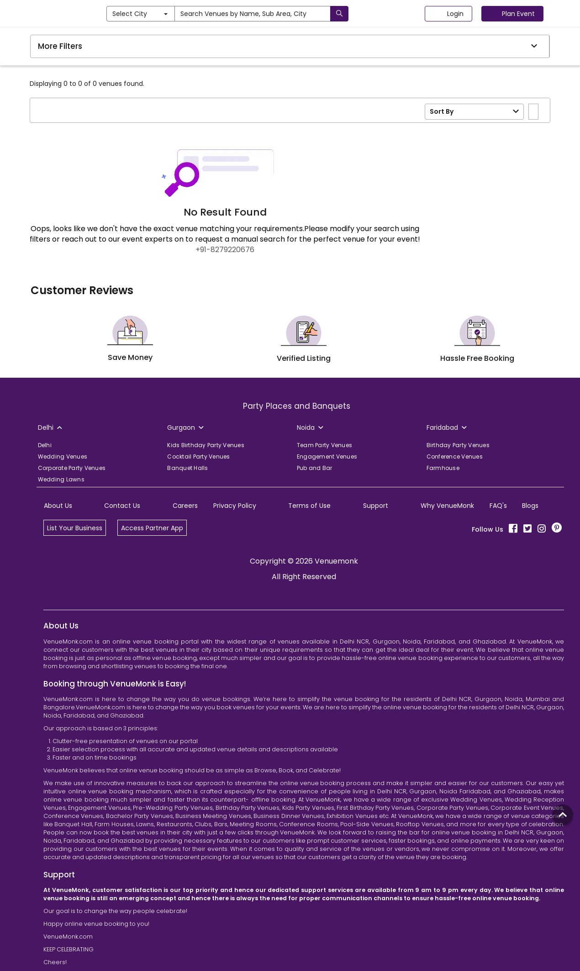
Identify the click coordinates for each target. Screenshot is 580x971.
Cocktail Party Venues (198, 456)
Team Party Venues (324, 445)
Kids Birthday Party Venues (205, 445)
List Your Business (74, 528)
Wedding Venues (63, 456)
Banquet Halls (187, 468)
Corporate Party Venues (72, 468)
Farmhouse (443, 468)
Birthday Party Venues (458, 445)
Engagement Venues (327, 456)
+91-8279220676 (224, 249)
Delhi (45, 445)
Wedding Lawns (61, 479)
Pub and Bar (314, 468)
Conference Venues (455, 456)
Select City (180, 13)
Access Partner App (152, 528)
